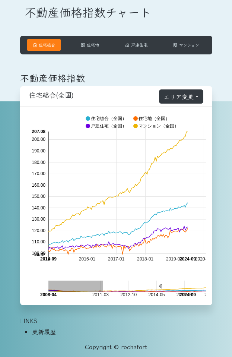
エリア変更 (179, 96)
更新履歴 (44, 331)
